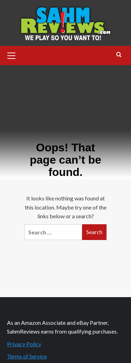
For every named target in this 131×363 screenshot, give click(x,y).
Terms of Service (27, 356)
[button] (12, 54)
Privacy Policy (24, 344)
